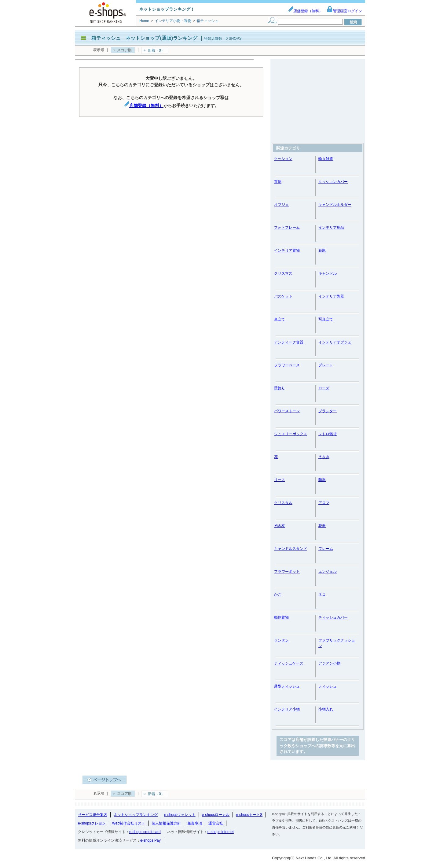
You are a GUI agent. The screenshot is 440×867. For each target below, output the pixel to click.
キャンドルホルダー (334, 204)
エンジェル (327, 571)
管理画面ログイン (344, 11)
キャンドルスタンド (290, 549)
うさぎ (323, 457)
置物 (277, 182)
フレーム (325, 549)
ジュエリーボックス (290, 434)
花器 (322, 526)
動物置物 (281, 617)
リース (279, 480)
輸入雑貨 (325, 159)
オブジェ (281, 204)
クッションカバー (333, 182)
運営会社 (215, 823)
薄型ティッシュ (287, 686)
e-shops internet (220, 832)
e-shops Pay (150, 840)
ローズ (323, 388)
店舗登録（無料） (305, 11)
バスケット (283, 296)
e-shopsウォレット (180, 815)
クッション (283, 159)
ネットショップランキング (136, 815)
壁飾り (279, 388)
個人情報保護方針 (166, 823)
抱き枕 (279, 526)
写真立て (325, 319)
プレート (325, 365)
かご (277, 594)
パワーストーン (287, 411)
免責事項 (194, 823)
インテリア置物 (287, 250)
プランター (327, 411)
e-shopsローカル (216, 815)
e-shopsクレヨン (92, 823)
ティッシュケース (288, 663)
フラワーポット (287, 571)
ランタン (281, 640)
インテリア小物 (287, 709)
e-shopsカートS (249, 815)
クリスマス (283, 273)
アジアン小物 (329, 663)
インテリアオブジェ (334, 342)
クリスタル (283, 503)
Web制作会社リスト (128, 823)
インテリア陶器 (331, 296)
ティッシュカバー (333, 617)
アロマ (323, 503)
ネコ (322, 594)
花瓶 (322, 250)
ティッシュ (327, 686)
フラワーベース (287, 365)
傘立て (279, 319)
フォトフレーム (287, 227)
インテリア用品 (331, 227)
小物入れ (325, 709)
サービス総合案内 (92, 815)
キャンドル (327, 273)
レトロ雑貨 (327, 434)
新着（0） (156, 50)
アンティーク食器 (288, 342)
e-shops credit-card (145, 832)
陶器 (322, 480)
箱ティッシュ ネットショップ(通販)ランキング (144, 38)
